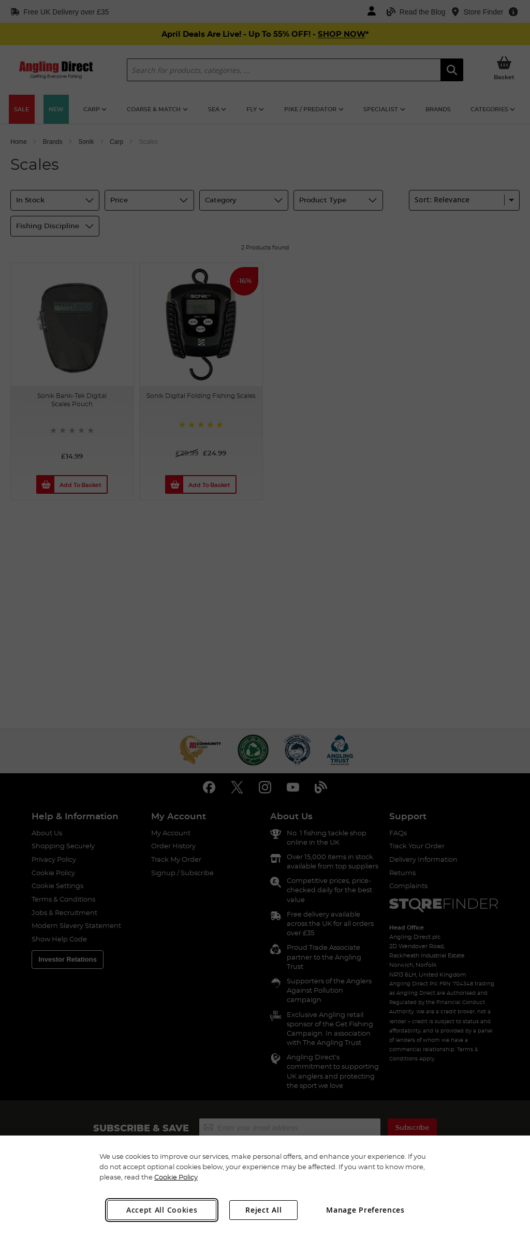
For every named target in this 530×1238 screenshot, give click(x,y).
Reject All (263, 1210)
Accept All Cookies (162, 1210)
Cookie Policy (176, 1177)
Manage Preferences (365, 1210)
